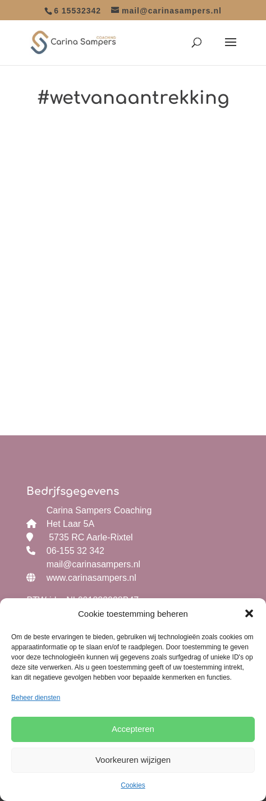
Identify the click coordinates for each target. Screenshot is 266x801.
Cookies (133, 785)
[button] (249, 613)
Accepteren (133, 729)
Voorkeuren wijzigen (133, 759)
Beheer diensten (35, 698)
